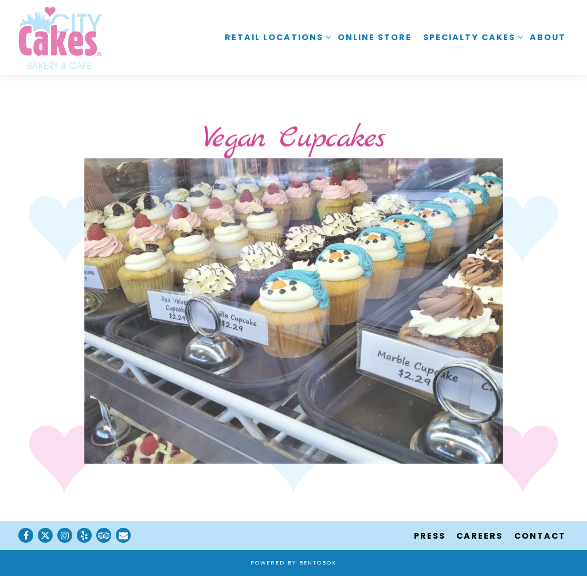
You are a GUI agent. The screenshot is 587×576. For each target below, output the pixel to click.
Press (429, 536)
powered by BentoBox (293, 562)
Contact (540, 536)
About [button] (548, 37)
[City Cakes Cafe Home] (60, 37)
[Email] (123, 535)
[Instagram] (64, 535)
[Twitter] (45, 535)
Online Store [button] (375, 37)
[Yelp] (84, 535)
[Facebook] (25, 535)
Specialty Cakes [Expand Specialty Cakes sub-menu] (470, 37)
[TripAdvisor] (103, 535)
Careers (479, 536)
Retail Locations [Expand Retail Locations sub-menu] (275, 37)
